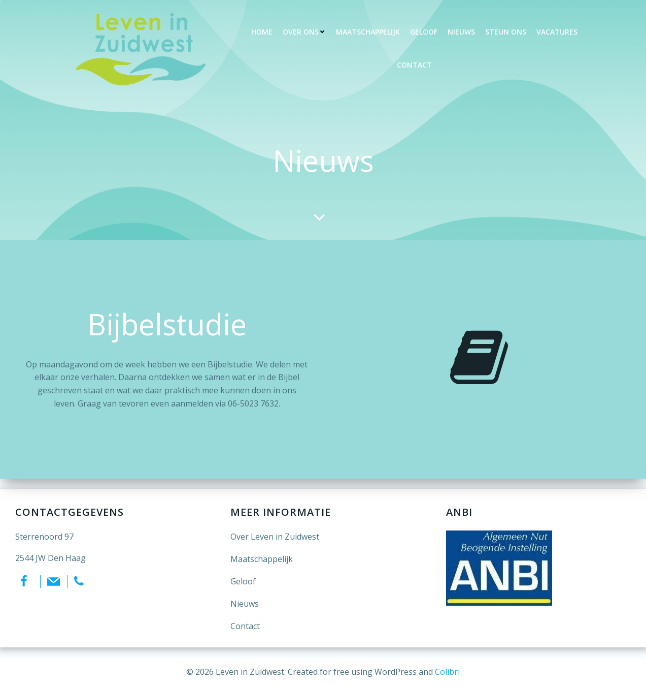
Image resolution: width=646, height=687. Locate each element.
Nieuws (461, 32)
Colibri (447, 671)
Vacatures (556, 32)
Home (262, 32)
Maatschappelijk (368, 32)
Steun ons (505, 32)
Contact (414, 65)
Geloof (423, 32)
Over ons (304, 32)
